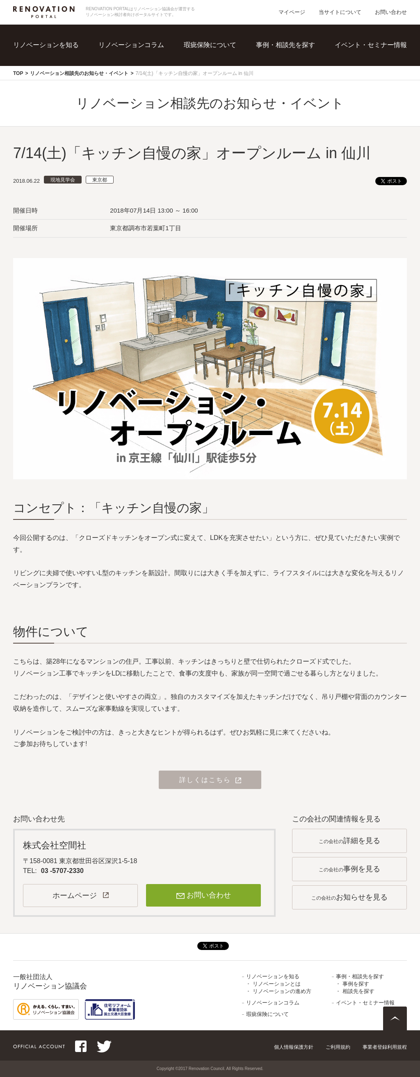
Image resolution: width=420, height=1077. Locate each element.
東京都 (99, 180)
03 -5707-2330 (62, 870)
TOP (18, 73)
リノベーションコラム (131, 44)
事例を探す (355, 984)
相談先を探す (358, 991)
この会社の (349, 841)
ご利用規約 (338, 1047)
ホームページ (74, 895)
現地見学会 (62, 180)
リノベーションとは (277, 984)
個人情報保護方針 (293, 1047)
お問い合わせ (391, 12)
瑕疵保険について (210, 44)
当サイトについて (340, 12)
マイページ (291, 12)
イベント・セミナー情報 (371, 44)
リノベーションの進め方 (282, 991)
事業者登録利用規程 (385, 1047)
